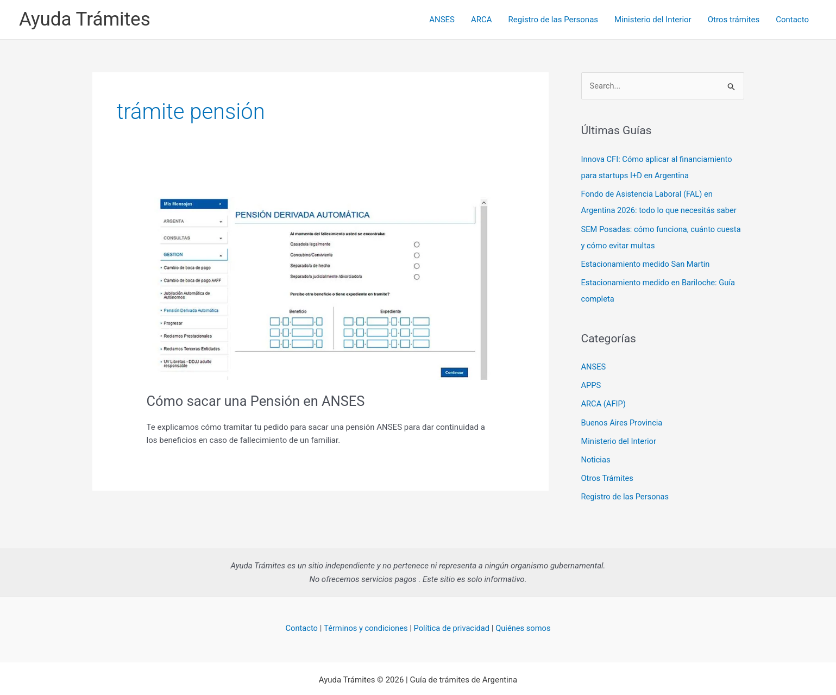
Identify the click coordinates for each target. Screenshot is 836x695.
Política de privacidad (452, 625)
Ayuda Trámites (84, 19)
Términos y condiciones (364, 625)
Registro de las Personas (553, 19)
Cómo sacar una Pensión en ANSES (258, 401)
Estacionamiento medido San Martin (647, 263)
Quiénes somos (525, 625)
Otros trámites (733, 19)
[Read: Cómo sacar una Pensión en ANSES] (320, 288)
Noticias (596, 457)
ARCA (481, 19)
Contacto (792, 19)
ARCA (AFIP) (604, 402)
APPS (591, 384)
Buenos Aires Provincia (622, 420)
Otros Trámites (608, 475)
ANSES (442, 19)
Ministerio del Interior (653, 19)
